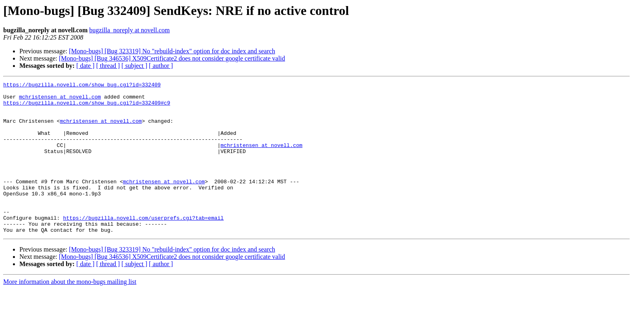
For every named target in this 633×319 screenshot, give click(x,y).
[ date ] (85, 65)
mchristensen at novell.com (60, 100)
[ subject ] (134, 65)
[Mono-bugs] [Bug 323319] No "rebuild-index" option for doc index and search (172, 51)
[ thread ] (108, 65)
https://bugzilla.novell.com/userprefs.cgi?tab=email (143, 245)
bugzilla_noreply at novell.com (129, 30)
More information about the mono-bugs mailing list (69, 312)
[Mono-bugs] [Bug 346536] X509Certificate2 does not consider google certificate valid (172, 58)
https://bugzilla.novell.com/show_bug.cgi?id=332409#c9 (86, 107)
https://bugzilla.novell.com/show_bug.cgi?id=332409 (82, 85)
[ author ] (161, 65)
